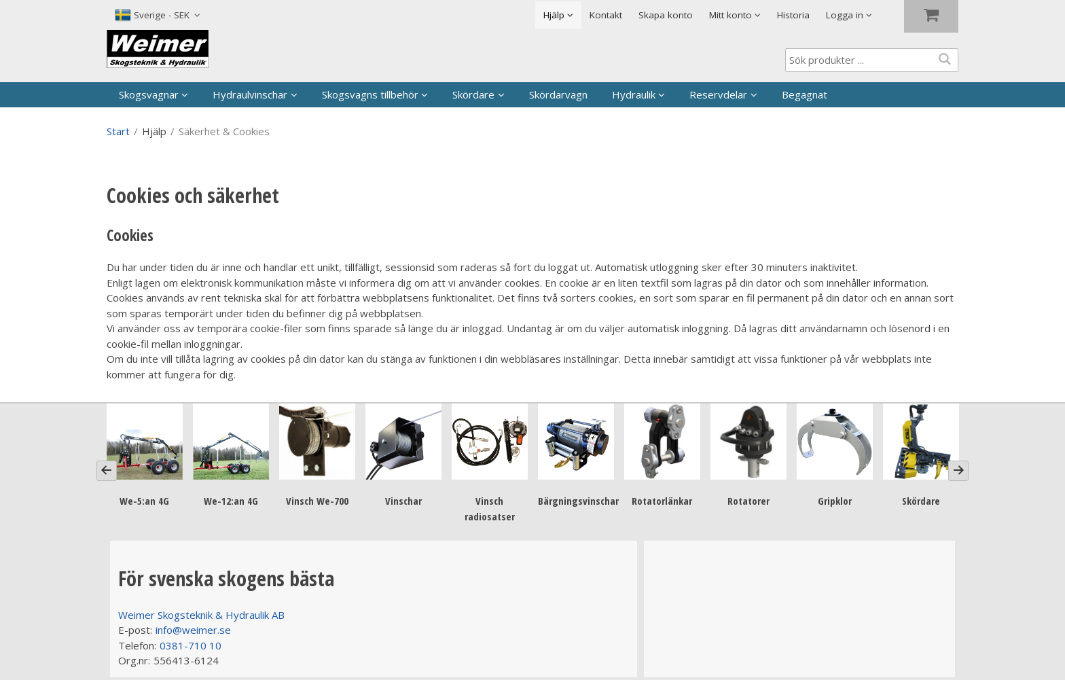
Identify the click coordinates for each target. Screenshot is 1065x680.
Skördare (473, 94)
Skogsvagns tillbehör (370, 94)
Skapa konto (665, 15)
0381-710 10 (190, 645)
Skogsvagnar (149, 94)
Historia (793, 15)
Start (118, 131)
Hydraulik (633, 94)
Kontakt (606, 15)
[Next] (958, 471)
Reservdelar (718, 94)
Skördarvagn (558, 94)
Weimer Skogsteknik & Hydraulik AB (201, 615)
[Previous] (106, 471)
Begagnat (804, 94)
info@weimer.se (193, 630)
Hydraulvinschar (250, 94)
